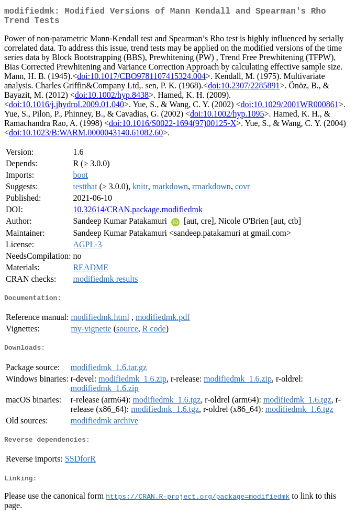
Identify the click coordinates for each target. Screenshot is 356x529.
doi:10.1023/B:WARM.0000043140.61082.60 (86, 136)
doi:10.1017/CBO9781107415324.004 (141, 80)
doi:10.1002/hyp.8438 (112, 99)
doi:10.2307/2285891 (244, 89)
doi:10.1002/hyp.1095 (227, 117)
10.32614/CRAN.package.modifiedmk (138, 213)
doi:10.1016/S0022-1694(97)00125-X (172, 127)
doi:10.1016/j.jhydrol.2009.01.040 (66, 108)
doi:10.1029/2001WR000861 (290, 108)
